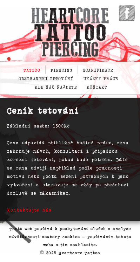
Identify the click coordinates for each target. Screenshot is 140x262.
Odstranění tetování (46, 78)
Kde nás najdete (56, 86)
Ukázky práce (100, 78)
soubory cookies (61, 236)
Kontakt (97, 86)
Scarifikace (98, 70)
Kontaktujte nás (29, 210)
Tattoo (32, 70)
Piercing (62, 70)
